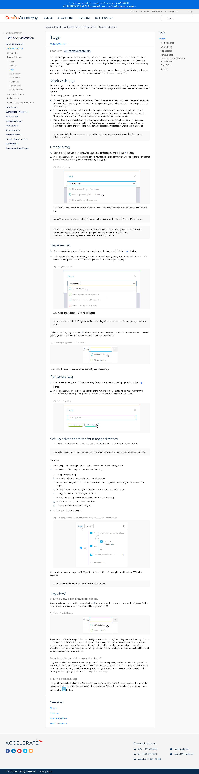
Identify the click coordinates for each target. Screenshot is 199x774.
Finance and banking (16, 148)
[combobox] (58, 44)
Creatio (134, 11)
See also (164, 69)
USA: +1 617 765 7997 (147, 749)
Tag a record (167, 51)
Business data (105, 27)
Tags (12, 69)
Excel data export (58, 723)
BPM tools (11, 116)
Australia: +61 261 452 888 (149, 758)
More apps (11, 144)
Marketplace (157, 11)
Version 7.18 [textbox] (57, 44)
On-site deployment (16, 139)
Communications (15, 94)
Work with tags (168, 43)
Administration (13, 134)
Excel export (15, 77)
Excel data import (58, 718)
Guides (48, 18)
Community (144, 11)
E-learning (65, 18)
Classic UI (11, 53)
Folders (53, 713)
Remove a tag (167, 55)
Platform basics (89, 27)
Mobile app (12, 98)
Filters (53, 708)
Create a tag (166, 47)
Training (84, 18)
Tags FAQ (166, 65)
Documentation (53, 27)
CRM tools (11, 107)
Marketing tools (14, 121)
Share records (16, 85)
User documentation (71, 27)
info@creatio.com (182, 749)
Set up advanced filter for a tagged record (173, 59)
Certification (104, 18)
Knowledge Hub (171, 11)
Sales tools (11, 125)
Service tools (12, 130)
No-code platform (15, 44)
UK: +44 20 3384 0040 (147, 753)
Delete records (16, 89)
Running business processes (20, 102)
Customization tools (16, 112)
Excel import (15, 73)
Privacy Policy (46, 771)
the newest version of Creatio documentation (112, 6)
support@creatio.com (183, 753)
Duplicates (14, 81)
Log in (191, 11)
